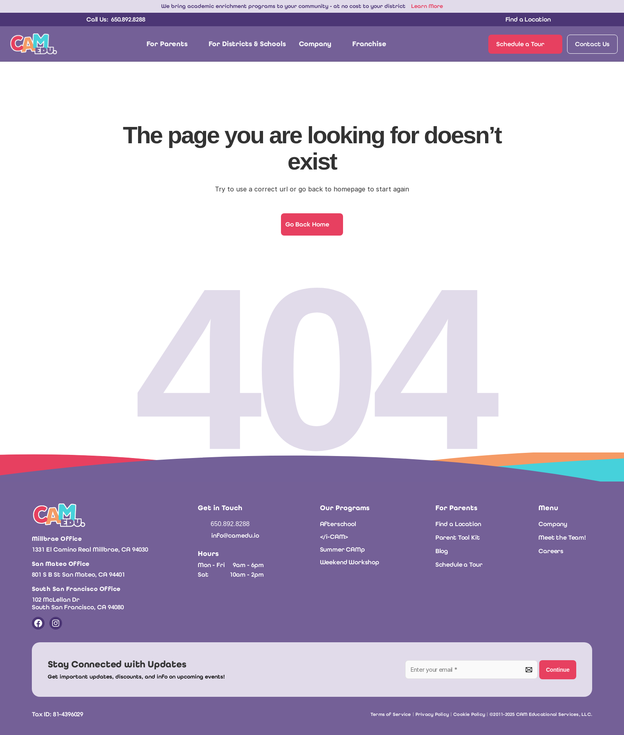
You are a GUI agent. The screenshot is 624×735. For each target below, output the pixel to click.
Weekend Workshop (349, 562)
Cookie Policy (469, 714)
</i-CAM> (334, 536)
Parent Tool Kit (457, 537)
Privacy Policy (432, 714)
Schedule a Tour (459, 564)
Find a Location (458, 524)
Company (552, 524)
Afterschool (338, 524)
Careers (551, 551)
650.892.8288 (230, 524)
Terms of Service (390, 714)
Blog (441, 551)
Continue (557, 670)
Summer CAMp (342, 549)
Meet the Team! (562, 537)
